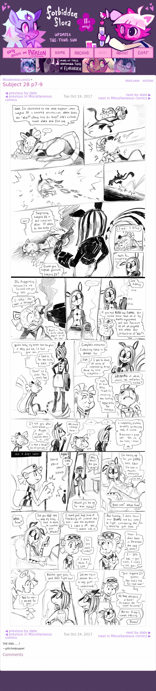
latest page (132, 80)
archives (148, 80)
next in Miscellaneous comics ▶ (124, 98)
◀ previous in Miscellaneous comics (28, 98)
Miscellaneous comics (16, 79)
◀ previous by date (21, 93)
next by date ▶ (138, 94)
